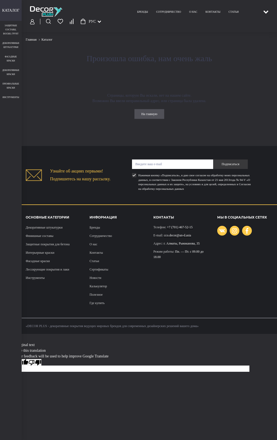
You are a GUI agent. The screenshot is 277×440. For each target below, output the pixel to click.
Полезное (96, 294)
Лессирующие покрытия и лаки (47, 269)
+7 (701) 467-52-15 (180, 227)
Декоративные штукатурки (44, 227)
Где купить (97, 303)
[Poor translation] (34, 362)
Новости (95, 278)
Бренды (142, 11)
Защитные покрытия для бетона (48, 244)
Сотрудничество (168, 11)
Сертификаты (99, 269)
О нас (193, 11)
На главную (149, 114)
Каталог (10, 10)
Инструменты (35, 278)
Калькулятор (98, 286)
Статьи (234, 11)
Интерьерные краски (40, 253)
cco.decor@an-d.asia (177, 235)
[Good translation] (21, 362)
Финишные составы (39, 236)
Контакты (212, 11)
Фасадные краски (38, 261)
